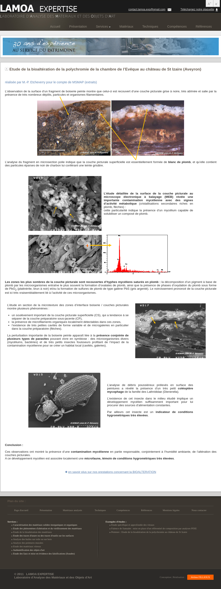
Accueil (55, 26)
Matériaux (126, 26)
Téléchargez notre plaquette (197, 9)
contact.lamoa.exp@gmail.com (147, 9)
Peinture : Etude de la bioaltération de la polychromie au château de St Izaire (149, 532)
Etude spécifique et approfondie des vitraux (132, 524)
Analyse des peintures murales (28, 542)
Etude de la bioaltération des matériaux (32, 532)
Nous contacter (199, 510)
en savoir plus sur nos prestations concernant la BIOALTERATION (112, 472)
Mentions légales (171, 510)
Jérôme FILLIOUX (200, 577)
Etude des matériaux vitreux (27, 546)
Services (103, 26)
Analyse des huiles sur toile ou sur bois (32, 539)
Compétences (177, 26)
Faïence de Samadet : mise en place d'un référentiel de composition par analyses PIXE (154, 528)
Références (204, 26)
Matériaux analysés (72, 510)
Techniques (150, 26)
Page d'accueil (21, 510)
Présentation (78, 26)
